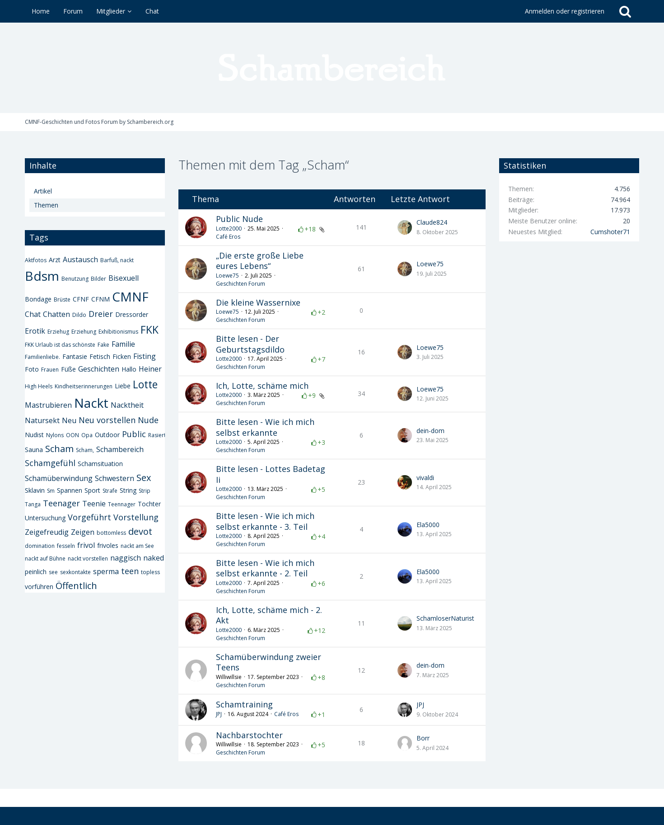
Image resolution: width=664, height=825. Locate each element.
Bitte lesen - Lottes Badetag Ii (270, 474)
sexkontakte (75, 572)
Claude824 (431, 222)
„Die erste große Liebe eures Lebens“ (260, 261)
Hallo (129, 369)
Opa (87, 435)
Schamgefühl (50, 462)
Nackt (91, 402)
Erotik (35, 331)
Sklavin (35, 490)
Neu (69, 420)
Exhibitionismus (118, 331)
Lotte (145, 384)
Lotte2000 (229, 228)
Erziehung (83, 331)
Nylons (55, 435)
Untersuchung (45, 518)
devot (140, 531)
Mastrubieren (48, 405)
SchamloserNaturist (445, 618)
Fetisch (99, 356)
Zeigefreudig (47, 532)
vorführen (39, 586)
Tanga (33, 504)
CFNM (100, 299)
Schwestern (114, 478)
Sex (143, 477)
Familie (123, 344)
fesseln (66, 546)
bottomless (111, 533)
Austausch (80, 259)
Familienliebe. (42, 357)
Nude (148, 420)
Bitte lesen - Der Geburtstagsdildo (250, 344)
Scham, (85, 450)
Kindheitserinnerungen (83, 386)
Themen (46, 205)
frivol (86, 545)
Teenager (61, 503)
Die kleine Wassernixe (258, 302)
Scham (59, 449)
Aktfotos (36, 260)
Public (134, 434)
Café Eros (228, 236)
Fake (103, 345)
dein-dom (430, 430)
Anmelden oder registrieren (564, 11)
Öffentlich (76, 586)
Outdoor (107, 434)
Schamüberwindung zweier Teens (268, 662)
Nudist (34, 434)
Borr (423, 738)
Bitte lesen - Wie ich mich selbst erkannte (265, 427)
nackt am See (137, 546)
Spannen (69, 490)
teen (130, 571)
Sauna (34, 449)
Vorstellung (136, 517)
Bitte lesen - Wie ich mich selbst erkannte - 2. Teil (265, 568)
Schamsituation (100, 463)
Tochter (149, 504)
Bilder (98, 279)
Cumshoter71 (610, 231)
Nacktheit (127, 405)
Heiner (150, 369)
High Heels (38, 386)
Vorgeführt (89, 517)
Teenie (94, 504)
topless (150, 572)
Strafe (110, 491)
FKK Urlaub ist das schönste (60, 345)
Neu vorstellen (107, 420)
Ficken (121, 356)
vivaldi (425, 477)
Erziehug (58, 331)
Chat (33, 314)
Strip (144, 491)
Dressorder (131, 314)
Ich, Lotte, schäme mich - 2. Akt (269, 615)
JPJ (219, 714)
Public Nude (239, 218)
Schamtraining (244, 704)
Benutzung (75, 279)
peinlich (36, 571)
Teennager (122, 504)
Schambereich (120, 449)
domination (40, 546)
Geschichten (98, 369)
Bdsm (42, 275)
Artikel (43, 191)
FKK (149, 329)
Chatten (56, 314)
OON (72, 435)
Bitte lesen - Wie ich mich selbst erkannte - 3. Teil (265, 521)
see (53, 572)
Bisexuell (123, 278)
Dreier (101, 313)
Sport (92, 490)
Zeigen (82, 532)
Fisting (144, 356)
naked (153, 558)
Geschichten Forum (240, 284)
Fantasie (74, 356)
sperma (106, 571)
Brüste (62, 299)
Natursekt (42, 420)
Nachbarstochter (249, 735)
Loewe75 (227, 275)
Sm (51, 491)
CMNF (130, 296)
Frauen (50, 369)
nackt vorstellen (88, 558)
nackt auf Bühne (45, 558)
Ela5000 (428, 524)
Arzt (55, 259)
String (128, 490)
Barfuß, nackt (117, 260)
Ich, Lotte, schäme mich (262, 385)
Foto (32, 369)
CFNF (81, 299)
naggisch (125, 558)
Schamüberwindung (59, 478)
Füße (68, 369)
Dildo (79, 315)
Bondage (38, 299)
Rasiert (157, 435)
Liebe (123, 386)
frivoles (107, 545)
